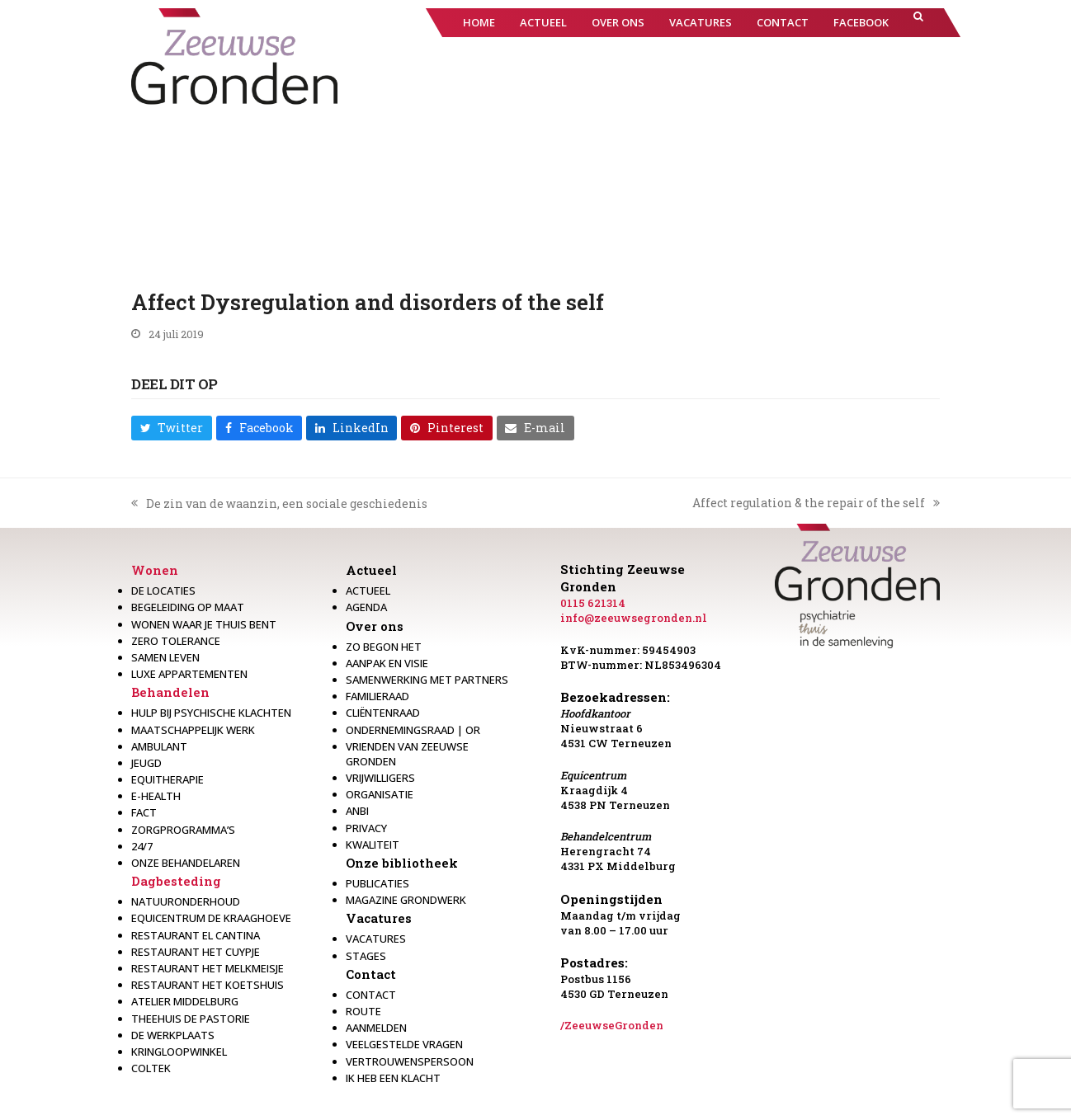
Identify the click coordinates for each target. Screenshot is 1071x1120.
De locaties (163, 590)
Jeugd (146, 762)
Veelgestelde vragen (404, 1044)
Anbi (357, 810)
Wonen (154, 570)
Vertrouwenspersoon (410, 1061)
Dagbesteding (176, 881)
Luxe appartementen (189, 673)
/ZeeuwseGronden (611, 1025)
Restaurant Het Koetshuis (207, 984)
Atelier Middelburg (184, 1001)
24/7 (142, 846)
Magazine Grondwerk (406, 899)
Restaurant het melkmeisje (207, 968)
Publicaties (377, 883)
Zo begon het (384, 646)
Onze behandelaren (185, 862)
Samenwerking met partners (427, 679)
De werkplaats (173, 1035)
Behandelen (170, 692)
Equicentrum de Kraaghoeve (211, 918)
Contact (371, 974)
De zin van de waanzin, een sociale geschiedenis (279, 504)
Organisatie (379, 794)
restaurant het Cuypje (195, 951)
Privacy (366, 828)
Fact (144, 812)
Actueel (371, 570)
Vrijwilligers (380, 777)
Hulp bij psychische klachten (211, 712)
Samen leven (165, 657)
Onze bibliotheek (402, 862)
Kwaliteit (372, 844)
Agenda (366, 607)
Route (363, 1011)
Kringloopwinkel (179, 1051)
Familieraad (377, 696)
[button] (918, 22)
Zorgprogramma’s (183, 829)
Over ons (374, 626)
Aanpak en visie (387, 663)
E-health (156, 795)
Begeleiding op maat (187, 607)
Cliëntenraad (383, 712)
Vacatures (379, 918)
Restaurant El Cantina (195, 935)
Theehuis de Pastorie (190, 1018)
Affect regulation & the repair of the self (816, 503)
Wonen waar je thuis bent (203, 624)
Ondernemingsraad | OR (413, 729)
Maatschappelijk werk (193, 729)
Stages (366, 955)
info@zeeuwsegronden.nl (633, 617)
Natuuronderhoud (185, 901)
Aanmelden (376, 1027)
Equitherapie (167, 779)
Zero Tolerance (175, 640)
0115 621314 (592, 602)
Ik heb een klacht (393, 1078)
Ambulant (159, 746)
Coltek (151, 1068)
